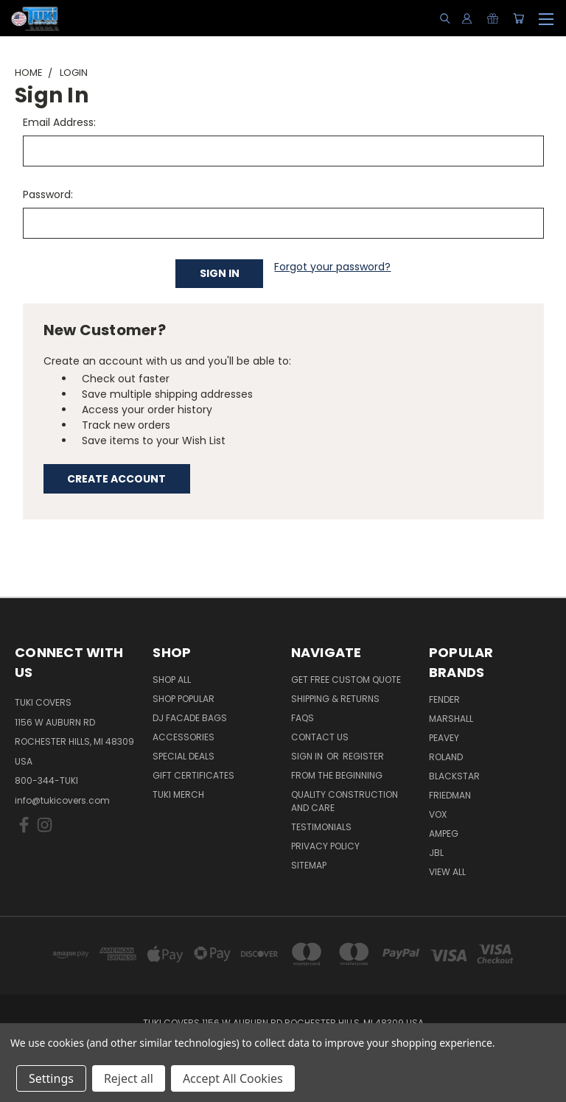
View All (447, 872)
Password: (48, 194)
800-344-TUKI (46, 780)
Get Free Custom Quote (346, 679)
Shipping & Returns (335, 698)
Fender (444, 699)
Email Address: (59, 122)
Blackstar (454, 776)
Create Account (116, 478)
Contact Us (320, 737)
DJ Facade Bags (190, 718)
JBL (436, 852)
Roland (446, 757)
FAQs (302, 718)
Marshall (451, 718)
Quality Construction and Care (344, 801)
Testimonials (321, 827)
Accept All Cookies (233, 1078)
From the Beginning (336, 775)
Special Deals (183, 756)
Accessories (183, 737)
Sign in (308, 756)
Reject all (128, 1078)
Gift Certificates (193, 775)
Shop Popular (183, 698)
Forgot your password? (332, 266)
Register (363, 756)
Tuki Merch (178, 794)
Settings (51, 1078)
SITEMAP (308, 865)
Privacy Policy (325, 846)
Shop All (172, 679)
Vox (438, 814)
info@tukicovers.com (62, 800)
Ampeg (443, 833)
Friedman (450, 795)
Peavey (444, 737)
